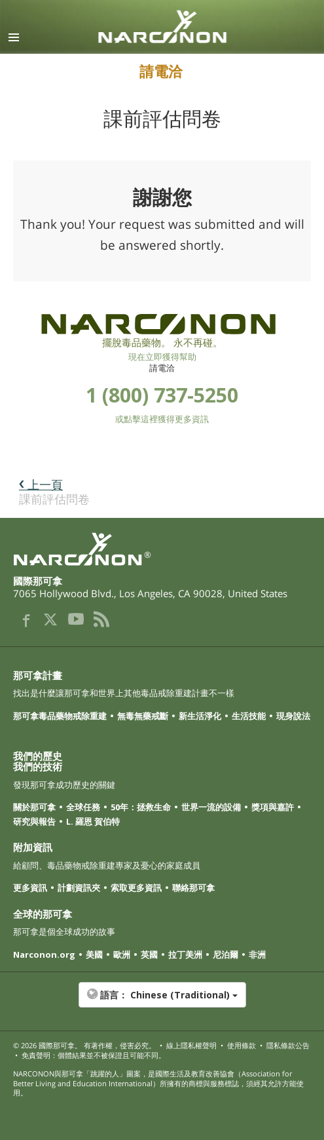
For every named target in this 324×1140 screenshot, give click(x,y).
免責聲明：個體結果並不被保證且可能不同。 (94, 1055)
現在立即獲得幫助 (162, 357)
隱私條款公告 (288, 1045)
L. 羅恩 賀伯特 (93, 821)
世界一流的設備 (211, 807)
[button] (162, 1001)
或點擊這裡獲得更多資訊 (162, 419)
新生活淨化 (200, 716)
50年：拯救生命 (141, 807)
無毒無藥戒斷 (142, 716)
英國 (149, 954)
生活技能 (249, 716)
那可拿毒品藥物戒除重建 (60, 716)
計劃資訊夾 (79, 888)
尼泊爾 (225, 954)
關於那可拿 (34, 807)
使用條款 (241, 1045)
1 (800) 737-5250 (162, 395)
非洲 (257, 954)
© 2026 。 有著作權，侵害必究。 (84, 1045)
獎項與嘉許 (272, 807)
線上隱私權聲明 (191, 1045)
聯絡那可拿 (193, 888)
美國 (94, 954)
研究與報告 (34, 821)
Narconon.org (44, 954)
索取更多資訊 (136, 888)
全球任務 (83, 807)
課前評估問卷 (54, 492)
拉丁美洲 (185, 954)
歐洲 (121, 954)
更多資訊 (30, 888)
